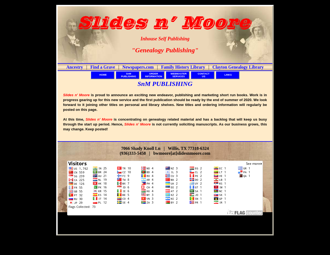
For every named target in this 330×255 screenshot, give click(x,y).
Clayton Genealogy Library (238, 67)
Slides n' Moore (177, 227)
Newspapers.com (138, 67)
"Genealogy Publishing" (165, 50)
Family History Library (183, 67)
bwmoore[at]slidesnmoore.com (181, 153)
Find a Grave (102, 67)
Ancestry (74, 67)
